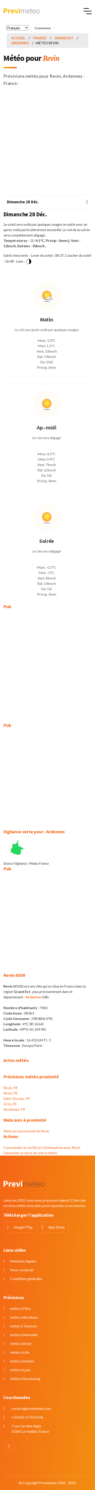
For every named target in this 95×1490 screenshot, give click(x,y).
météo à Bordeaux (24, 1317)
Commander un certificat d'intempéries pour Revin (41, 1147)
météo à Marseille (24, 1335)
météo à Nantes (22, 1361)
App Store (56, 1227)
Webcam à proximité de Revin (26, 1131)
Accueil (18, 38)
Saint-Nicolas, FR (16, 1098)
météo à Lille (19, 1352)
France (39, 38)
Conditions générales (26, 1278)
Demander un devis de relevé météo (30, 1153)
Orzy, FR (10, 1104)
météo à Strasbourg (25, 1378)
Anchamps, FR (14, 1109)
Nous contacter (22, 1270)
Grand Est (64, 38)
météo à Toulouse (23, 1326)
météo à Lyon (20, 1370)
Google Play (23, 1227)
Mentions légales (23, 1261)
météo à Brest (21, 1343)
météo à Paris (20, 1308)
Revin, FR (10, 1087)
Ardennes (20, 43)
